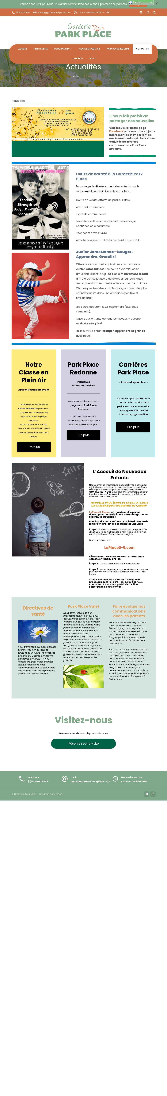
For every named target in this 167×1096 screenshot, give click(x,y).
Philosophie (41, 48)
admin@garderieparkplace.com (54, 12)
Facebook (116, 131)
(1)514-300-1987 (38, 781)
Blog (92, 58)
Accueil (22, 48)
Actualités (142, 48)
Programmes (62, 48)
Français (135, 2)
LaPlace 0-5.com (99, 512)
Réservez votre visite (83, 743)
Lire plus (34, 447)
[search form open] (153, 12)
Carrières (77, 58)
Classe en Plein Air (89, 48)
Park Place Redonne (118, 48)
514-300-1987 (23, 12)
